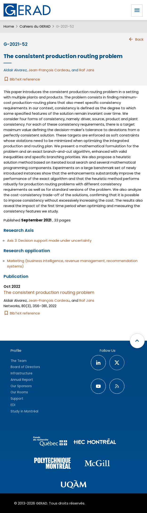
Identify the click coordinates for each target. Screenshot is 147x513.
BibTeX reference (22, 79)
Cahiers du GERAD (35, 26)
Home (9, 26)
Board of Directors (25, 367)
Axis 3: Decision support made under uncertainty (49, 240)
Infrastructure (21, 373)
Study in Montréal (24, 411)
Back (136, 39)
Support (17, 398)
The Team (19, 361)
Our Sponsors (21, 386)
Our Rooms (19, 392)
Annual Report (22, 379)
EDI (13, 405)
